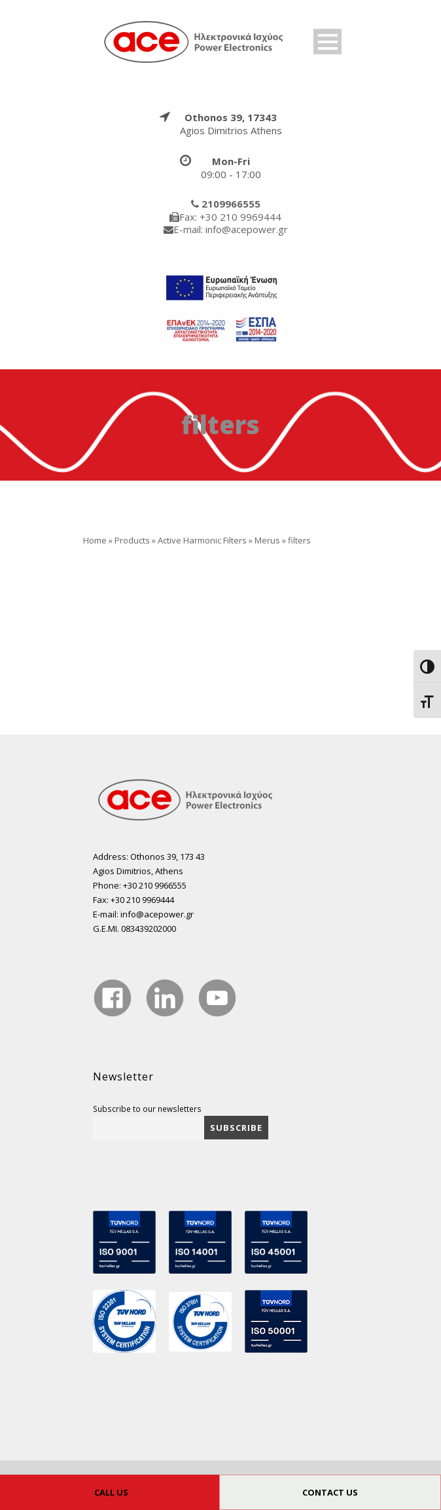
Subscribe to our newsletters (147, 1108)
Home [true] (95, 540)
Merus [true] (267, 540)
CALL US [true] (111, 1492)
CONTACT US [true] (330, 1492)
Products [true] (132, 540)
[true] (194, 41)
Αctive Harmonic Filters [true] (202, 540)
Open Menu (327, 41)
